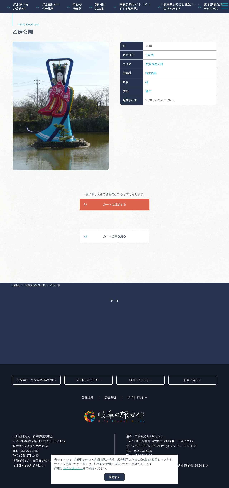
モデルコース (106, 12)
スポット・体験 (134, 12)
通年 (148, 108)
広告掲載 (110, 397)
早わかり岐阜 (74, 23)
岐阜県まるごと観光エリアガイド (174, 23)
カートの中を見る (105, 254)
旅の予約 (195, 12)
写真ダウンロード (35, 285)
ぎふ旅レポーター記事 (48, 23)
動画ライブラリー (140, 380)
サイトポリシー (137, 397)
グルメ (176, 12)
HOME (16, 285)
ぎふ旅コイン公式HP (18, 23)
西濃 (148, 81)
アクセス (215, 12)
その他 (149, 72)
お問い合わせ (192, 380)
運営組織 (87, 397)
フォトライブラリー (88, 380)
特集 (87, 12)
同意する (114, 477)
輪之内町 (157, 81)
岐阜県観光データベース (210, 23)
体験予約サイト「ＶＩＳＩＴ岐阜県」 (132, 23)
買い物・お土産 (98, 23)
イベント (158, 12)
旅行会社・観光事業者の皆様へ (178, 4)
